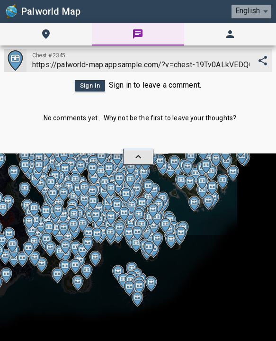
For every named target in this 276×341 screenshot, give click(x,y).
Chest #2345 (48, 55)
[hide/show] (138, 157)
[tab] (46, 34)
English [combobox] (247, 11)
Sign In (88, 85)
